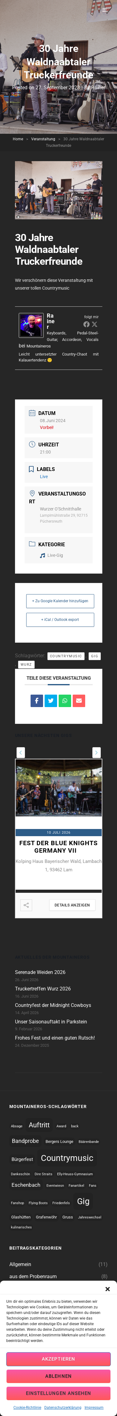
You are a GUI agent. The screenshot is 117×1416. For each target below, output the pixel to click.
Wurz (26, 665)
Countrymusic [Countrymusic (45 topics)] (67, 1158)
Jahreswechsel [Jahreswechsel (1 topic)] (89, 1217)
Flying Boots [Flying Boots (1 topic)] (38, 1203)
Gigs (14, 1289)
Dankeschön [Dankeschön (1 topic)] (20, 1174)
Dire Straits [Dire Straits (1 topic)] (43, 1174)
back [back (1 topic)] (75, 1126)
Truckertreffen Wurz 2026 (43, 989)
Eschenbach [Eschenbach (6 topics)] (26, 1185)
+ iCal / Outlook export (60, 619)
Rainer (98, 88)
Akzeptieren (58, 1373)
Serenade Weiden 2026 (40, 972)
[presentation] (21, 752)
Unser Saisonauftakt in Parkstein (51, 1022)
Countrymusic (66, 656)
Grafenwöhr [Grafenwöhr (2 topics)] (46, 1217)
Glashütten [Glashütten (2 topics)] (21, 1217)
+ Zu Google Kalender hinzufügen (60, 601)
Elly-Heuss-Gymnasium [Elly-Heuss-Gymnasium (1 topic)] (75, 1174)
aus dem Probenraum (33, 1276)
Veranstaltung (43, 139)
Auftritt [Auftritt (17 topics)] (39, 1125)
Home (18, 139)
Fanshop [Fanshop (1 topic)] (17, 1203)
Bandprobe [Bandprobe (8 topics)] (25, 1141)
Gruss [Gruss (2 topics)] (67, 1217)
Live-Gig (51, 555)
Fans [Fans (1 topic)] (92, 1186)
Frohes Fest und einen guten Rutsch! (55, 1038)
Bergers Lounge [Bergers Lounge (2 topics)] (59, 1141)
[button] (108, 1303)
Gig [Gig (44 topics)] (83, 1201)
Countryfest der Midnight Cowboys (53, 1005)
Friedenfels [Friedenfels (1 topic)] (61, 1203)
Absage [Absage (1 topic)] (16, 1126)
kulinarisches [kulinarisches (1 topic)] (21, 1227)
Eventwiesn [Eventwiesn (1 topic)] (55, 1186)
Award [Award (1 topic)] (61, 1126)
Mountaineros (39, 346)
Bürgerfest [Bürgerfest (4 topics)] (22, 1159)
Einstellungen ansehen (58, 1408)
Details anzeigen (72, 905)
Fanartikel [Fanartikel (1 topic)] (76, 1186)
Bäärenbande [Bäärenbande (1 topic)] (89, 1142)
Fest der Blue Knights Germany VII (58, 846)
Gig (95, 656)
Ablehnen (58, 1391)
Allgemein (20, 1264)
